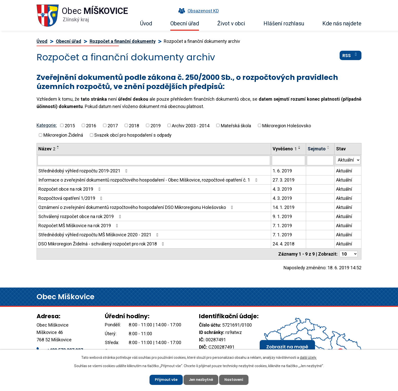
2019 (156, 125)
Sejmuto (317, 148)
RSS (350, 55)
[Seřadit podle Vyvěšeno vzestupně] (299, 146)
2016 (91, 125)
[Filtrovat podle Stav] (347, 160)
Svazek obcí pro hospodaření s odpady (133, 135)
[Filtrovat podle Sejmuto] (320, 160)
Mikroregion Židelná (63, 135)
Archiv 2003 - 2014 (190, 125)
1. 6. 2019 (282, 170)
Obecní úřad (184, 23)
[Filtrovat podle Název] (154, 160)
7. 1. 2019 (282, 225)
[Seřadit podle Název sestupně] (58, 148)
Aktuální (344, 170)
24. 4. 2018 (283, 243)
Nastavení (234, 379)
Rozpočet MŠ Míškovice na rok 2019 (79, 225)
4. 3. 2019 (282, 189)
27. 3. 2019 (283, 180)
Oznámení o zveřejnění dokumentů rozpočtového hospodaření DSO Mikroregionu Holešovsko (136, 207)
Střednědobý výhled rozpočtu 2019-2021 (83, 170)
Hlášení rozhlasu (283, 23)
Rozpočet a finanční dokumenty (123, 41)
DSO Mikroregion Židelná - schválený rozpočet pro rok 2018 (102, 243)
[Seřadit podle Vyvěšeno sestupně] (299, 148)
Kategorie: (47, 125)
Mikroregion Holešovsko (286, 125)
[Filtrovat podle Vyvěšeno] (288, 160)
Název (46, 148)
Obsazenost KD (197, 10)
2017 (113, 125)
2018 (134, 125)
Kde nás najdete (341, 23)
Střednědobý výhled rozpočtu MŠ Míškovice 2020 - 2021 (99, 234)
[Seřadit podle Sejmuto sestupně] (328, 148)
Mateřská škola (236, 125)
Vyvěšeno (285, 148)
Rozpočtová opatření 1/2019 (71, 198)
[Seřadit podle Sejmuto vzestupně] (328, 146)
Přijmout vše (165, 379)
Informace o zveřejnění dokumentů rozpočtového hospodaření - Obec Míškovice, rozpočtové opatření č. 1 (148, 180)
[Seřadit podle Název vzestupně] (58, 146)
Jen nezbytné (201, 379)
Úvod (146, 23)
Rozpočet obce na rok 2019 (70, 189)
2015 (70, 125)
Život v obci (231, 23)
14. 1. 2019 (283, 207)
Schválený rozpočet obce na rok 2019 (80, 216)
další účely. (308, 358)
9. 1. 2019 (282, 216)
